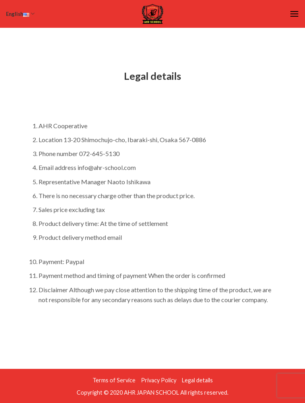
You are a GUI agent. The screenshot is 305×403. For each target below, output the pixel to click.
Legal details (197, 380)
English (20, 13)
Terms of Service (114, 380)
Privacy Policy (158, 380)
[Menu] (294, 13)
